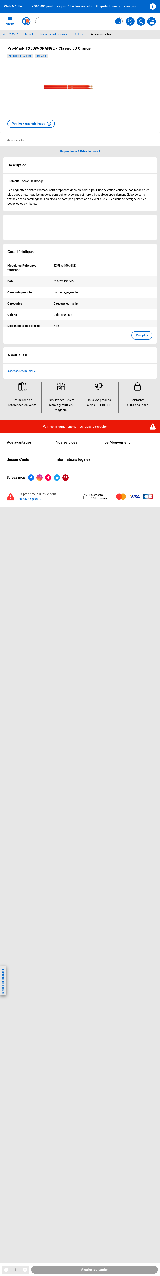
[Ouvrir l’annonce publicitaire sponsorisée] (80, 227)
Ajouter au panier (94, 1269)
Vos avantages (19, 442)
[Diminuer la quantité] (6, 1270)
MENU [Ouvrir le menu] (10, 20)
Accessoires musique (22, 371)
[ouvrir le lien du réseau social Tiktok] (48, 477)
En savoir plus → (30, 499)
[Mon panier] (151, 21)
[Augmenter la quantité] (25, 1270)
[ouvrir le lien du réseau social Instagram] (39, 477)
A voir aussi (17, 355)
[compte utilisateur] (141, 21)
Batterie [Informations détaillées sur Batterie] (79, 34)
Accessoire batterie (20, 56)
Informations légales (73, 459)
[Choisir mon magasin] (130, 21)
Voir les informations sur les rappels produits (75, 426)
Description (17, 165)
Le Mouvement (117, 442)
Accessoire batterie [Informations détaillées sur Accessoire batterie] (101, 34)
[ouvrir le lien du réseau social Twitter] (57, 477)
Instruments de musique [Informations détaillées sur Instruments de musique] (54, 34)
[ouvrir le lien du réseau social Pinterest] (65, 477)
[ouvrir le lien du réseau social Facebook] (31, 477)
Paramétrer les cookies (3, 981)
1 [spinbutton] (15, 1269)
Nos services (66, 442)
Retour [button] (13, 34)
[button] (31, 124)
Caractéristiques (21, 252)
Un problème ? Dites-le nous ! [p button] (80, 151)
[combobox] (79, 21)
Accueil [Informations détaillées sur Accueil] (29, 34)
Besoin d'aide (18, 459)
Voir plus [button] (142, 335)
